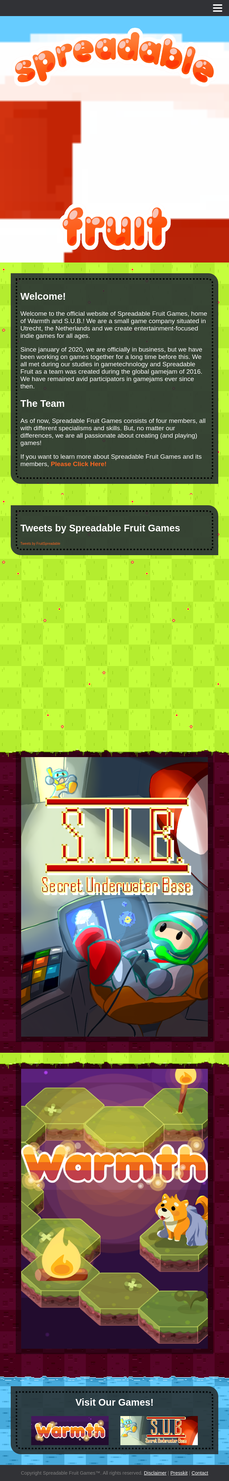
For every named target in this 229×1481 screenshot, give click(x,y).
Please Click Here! (78, 463)
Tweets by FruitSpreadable (40, 543)
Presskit (178, 1473)
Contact (199, 1473)
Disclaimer (155, 1473)
